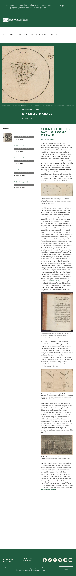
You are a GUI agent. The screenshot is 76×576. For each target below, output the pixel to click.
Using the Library (28, 559)
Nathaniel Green (53, 281)
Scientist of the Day (34, 35)
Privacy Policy (40, 570)
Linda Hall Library (10, 35)
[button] (70, 20)
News (21, 35)
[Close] (72, 6)
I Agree (66, 569)
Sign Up (62, 6)
